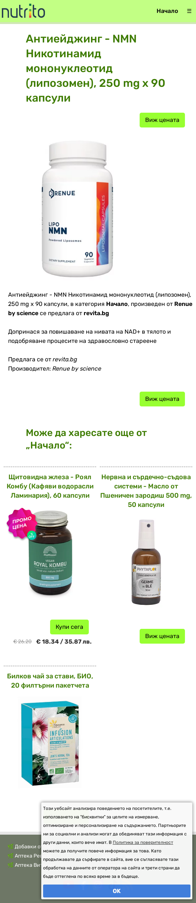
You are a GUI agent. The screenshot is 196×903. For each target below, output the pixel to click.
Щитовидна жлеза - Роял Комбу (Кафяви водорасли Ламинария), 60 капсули (50, 486)
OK (117, 891)
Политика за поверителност (143, 842)
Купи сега (69, 626)
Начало (167, 10)
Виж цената (162, 119)
